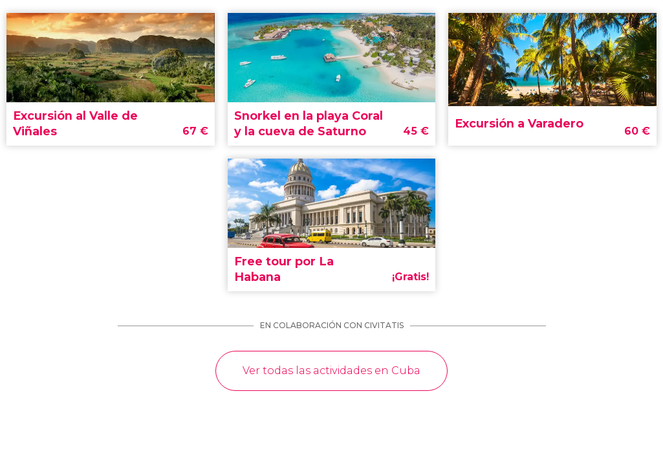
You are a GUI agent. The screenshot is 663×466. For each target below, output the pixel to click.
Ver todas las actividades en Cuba (331, 370)
